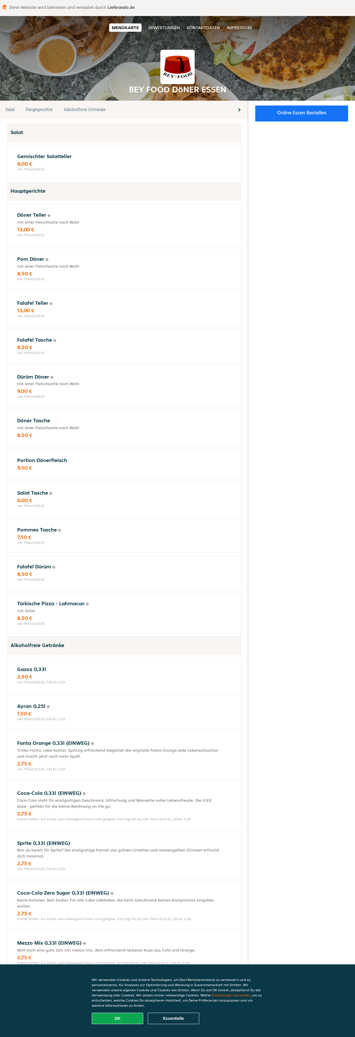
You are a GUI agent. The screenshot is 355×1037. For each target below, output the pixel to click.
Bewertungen (164, 28)
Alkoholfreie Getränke (85, 109)
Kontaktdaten (203, 28)
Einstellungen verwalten (231, 995)
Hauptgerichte (39, 109)
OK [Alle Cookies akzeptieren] (118, 1018)
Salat (10, 109)
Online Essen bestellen (301, 113)
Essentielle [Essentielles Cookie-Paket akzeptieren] (173, 1018)
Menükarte (125, 28)
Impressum (239, 28)
